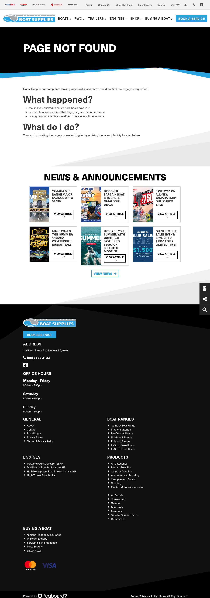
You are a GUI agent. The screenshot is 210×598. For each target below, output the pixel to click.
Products (117, 457)
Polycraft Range (120, 441)
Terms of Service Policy (40, 441)
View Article (63, 215)
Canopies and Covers (123, 479)
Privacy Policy (35, 437)
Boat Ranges (120, 419)
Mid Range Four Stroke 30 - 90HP (46, 467)
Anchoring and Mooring (125, 475)
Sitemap (182, 596)
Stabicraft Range (121, 429)
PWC (78, 18)
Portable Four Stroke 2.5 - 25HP (45, 463)
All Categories (119, 463)
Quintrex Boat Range (123, 425)
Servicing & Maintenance (42, 542)
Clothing (116, 483)
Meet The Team (124, 4)
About (89, 4)
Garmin (115, 503)
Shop (134, 18)
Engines (117, 18)
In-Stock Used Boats (123, 449)
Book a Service (191, 18)
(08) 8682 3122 (36, 357)
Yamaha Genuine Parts (124, 515)
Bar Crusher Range (122, 433)
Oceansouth (118, 499)
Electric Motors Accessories (127, 487)
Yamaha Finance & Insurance (44, 534)
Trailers (96, 18)
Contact (31, 429)
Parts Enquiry (35, 546)
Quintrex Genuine (121, 471)
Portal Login (34, 433)
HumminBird (118, 519)
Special (161, 4)
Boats (63, 18)
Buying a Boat (157, 18)
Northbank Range (121, 437)
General (32, 419)
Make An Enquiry (37, 538)
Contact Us (104, 4)
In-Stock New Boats (122, 445)
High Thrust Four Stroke (41, 475)
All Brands (117, 495)
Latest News (145, 4)
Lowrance (117, 511)
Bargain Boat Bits (121, 467)
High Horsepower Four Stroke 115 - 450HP (51, 471)
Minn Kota (117, 507)
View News (105, 273)
